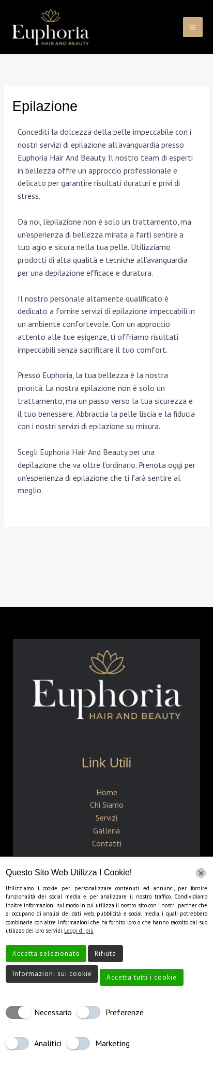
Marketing (112, 1043)
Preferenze (124, 1012)
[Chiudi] (200, 873)
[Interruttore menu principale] (193, 27)
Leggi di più (79, 930)
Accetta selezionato (46, 953)
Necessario (53, 1012)
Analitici (48, 1043)
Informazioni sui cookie (52, 973)
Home (106, 792)
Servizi (106, 817)
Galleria (106, 830)
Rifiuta (105, 953)
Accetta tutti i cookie (141, 977)
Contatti (106, 843)
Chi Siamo (107, 804)
